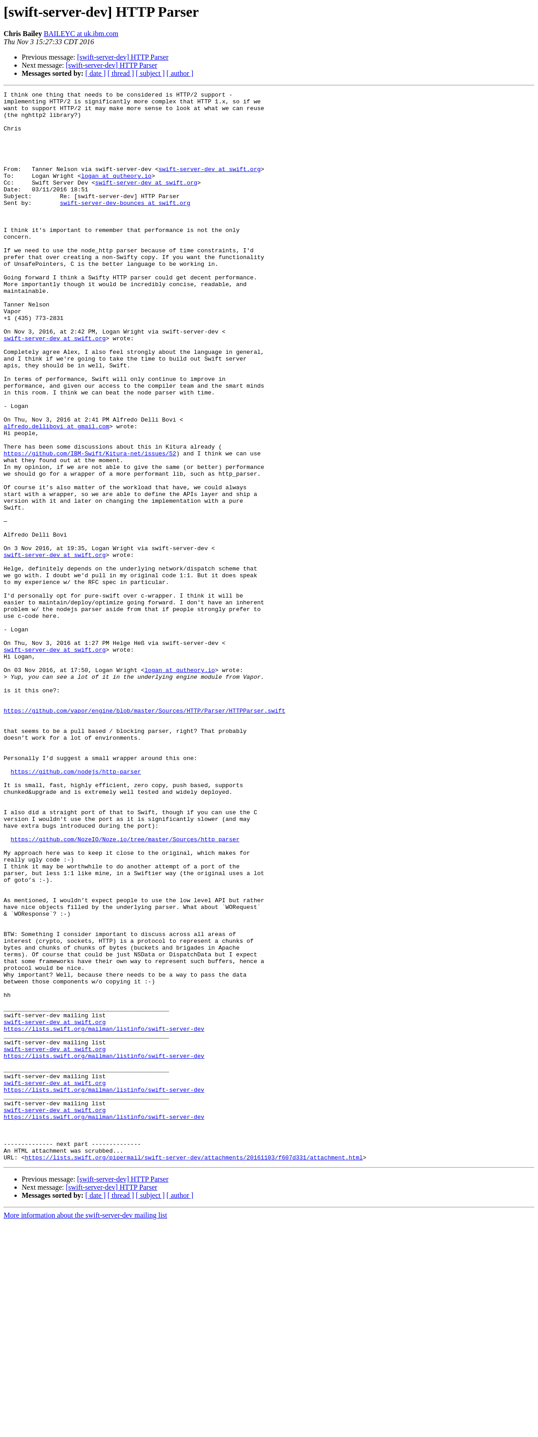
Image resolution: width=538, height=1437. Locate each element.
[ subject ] (150, 73)
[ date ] (95, 73)
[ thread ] (120, 73)
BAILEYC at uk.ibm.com (81, 33)
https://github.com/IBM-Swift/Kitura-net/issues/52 (90, 526)
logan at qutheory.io (116, 193)
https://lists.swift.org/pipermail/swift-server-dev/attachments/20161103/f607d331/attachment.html (194, 1371)
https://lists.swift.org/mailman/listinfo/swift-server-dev (104, 1217)
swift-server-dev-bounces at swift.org (125, 226)
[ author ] (180, 73)
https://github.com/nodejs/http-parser (76, 908)
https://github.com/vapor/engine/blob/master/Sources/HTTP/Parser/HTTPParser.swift (144, 835)
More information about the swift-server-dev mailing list (85, 1429)
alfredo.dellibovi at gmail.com (56, 494)
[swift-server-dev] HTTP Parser (123, 57)
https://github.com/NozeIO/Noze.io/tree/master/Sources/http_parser (125, 989)
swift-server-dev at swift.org (209, 185)
